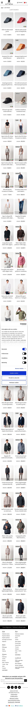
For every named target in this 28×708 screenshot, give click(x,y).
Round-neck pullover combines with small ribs (20, 271)
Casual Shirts (18, 645)
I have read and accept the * (14, 683)
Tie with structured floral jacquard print (21, 84)
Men (16, 631)
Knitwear (17, 649)
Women (4, 654)
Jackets (3, 658)
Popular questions (6, 637)
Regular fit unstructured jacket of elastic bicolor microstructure (7, 458)
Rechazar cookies (14, 382)
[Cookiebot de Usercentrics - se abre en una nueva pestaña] (20, 324)
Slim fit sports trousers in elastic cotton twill (7, 191)
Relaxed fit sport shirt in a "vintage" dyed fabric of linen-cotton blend (21, 298)
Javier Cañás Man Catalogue (19, 661)
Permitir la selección (14, 377)
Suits (16, 652)
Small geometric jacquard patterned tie (7, 84)
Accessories (17, 635)
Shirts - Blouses (5, 662)
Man (2, 7)
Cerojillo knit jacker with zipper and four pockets (7, 271)
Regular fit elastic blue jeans (20, 217)
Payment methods (6, 635)
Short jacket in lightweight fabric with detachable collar (7, 591)
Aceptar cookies (14, 373)
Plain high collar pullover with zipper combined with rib (21, 244)
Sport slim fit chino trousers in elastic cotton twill (21, 138)
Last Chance (4, 670)
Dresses (4, 660)
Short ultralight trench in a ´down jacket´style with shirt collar (7, 565)
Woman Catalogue (19, 665)
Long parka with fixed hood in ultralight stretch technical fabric (20, 538)
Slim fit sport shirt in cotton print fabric (20, 404)
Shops (3, 649)
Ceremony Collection (19, 633)
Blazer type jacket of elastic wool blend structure (7, 431)
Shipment (4, 641)
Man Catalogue (18, 663)
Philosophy (4, 647)
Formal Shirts (18, 643)
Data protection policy (14, 700)
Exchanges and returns (7, 639)
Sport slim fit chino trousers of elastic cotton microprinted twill (7, 138)
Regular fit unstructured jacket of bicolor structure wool (21, 431)
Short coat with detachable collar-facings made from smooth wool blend (20, 618)
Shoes (16, 637)
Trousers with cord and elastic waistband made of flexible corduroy (21, 192)
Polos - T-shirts (18, 650)
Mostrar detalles (19, 368)
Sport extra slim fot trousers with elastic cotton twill (7, 164)
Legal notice (14, 694)
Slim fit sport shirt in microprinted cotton (7, 404)
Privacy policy (21, 683)
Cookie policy (14, 696)
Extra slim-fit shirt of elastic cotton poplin (7, 297)
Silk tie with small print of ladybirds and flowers (20, 31)
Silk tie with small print (7, 30)
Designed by (14, 702)
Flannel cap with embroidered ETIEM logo (7, 111)
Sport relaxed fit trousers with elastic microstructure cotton (7, 218)
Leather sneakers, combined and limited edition (20, 111)
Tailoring (4, 651)
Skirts (3, 666)
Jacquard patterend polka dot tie (21, 57)
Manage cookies (14, 698)
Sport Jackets (18, 641)
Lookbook (18, 658)
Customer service (5, 633)
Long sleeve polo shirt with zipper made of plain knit (7, 244)
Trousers (4, 668)
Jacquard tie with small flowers (7, 57)
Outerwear (4, 656)
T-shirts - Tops (5, 664)
